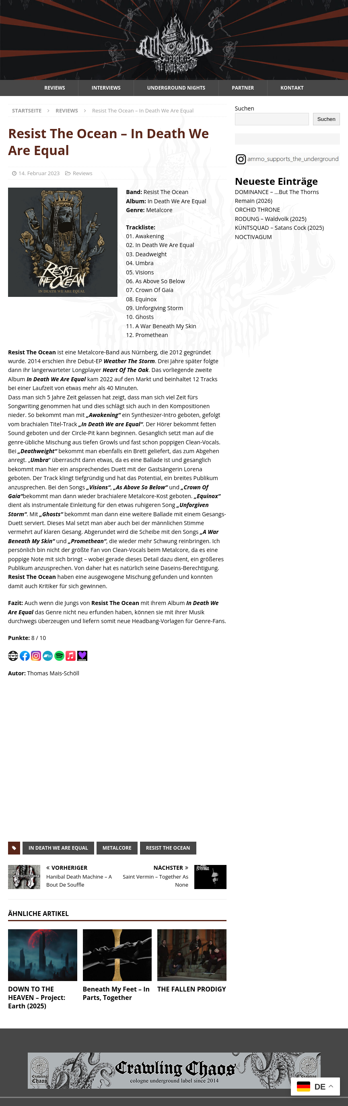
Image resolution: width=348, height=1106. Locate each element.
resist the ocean (168, 847)
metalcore (117, 847)
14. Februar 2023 (39, 173)
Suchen (244, 108)
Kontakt (291, 87)
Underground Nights (176, 87)
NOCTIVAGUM (253, 237)
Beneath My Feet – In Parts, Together (116, 993)
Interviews (106, 87)
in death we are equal (58, 847)
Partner (243, 87)
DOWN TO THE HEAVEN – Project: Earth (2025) (36, 997)
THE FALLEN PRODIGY (191, 989)
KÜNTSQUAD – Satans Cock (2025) (279, 227)
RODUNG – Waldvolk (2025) (271, 219)
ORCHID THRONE (257, 209)
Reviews (54, 87)
